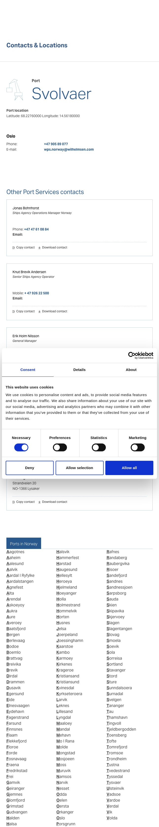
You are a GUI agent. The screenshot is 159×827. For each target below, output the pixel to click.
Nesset (62, 788)
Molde (62, 747)
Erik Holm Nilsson (26, 336)
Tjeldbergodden (121, 729)
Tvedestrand (118, 770)
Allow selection (79, 468)
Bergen (13, 634)
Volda (112, 818)
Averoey (14, 622)
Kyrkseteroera (69, 693)
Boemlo (13, 652)
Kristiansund (67, 682)
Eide (10, 699)
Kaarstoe (64, 646)
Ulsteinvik (115, 788)
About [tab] (131, 370)
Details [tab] (79, 370)
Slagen (113, 622)
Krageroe (65, 670)
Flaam (11, 735)
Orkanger (65, 812)
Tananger (115, 705)
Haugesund (66, 569)
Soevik (113, 646)
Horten (62, 616)
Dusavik (13, 687)
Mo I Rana (65, 741)
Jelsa (61, 628)
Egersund (15, 693)
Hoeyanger (66, 593)
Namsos (63, 776)
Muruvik (63, 770)
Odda (61, 794)
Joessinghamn (69, 640)
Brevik (12, 670)
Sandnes (115, 581)
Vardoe (113, 800)
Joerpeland (67, 634)
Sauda (112, 599)
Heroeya (64, 581)
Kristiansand (67, 676)
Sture (112, 682)
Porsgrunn (65, 824)
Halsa (11, 824)
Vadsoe (114, 794)
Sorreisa (114, 658)
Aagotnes (15, 551)
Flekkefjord (16, 741)
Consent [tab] (27, 370)
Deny (29, 468)
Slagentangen (119, 628)
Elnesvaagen (18, 705)
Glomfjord (15, 800)
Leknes (62, 705)
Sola (111, 652)
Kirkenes (64, 664)
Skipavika (115, 611)
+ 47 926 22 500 (36, 293)
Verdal (113, 806)
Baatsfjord (16, 628)
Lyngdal (63, 717)
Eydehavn (15, 711)
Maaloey (64, 723)
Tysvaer (114, 782)
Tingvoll (114, 723)
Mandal (63, 729)
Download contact (54, 248)
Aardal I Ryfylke (20, 575)
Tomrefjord (117, 747)
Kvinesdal (65, 687)
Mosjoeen (65, 758)
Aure (10, 616)
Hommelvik (66, 611)
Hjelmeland (66, 587)
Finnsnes (14, 729)
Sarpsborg (116, 593)
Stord (112, 676)
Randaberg (117, 557)
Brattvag (14, 658)
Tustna (113, 764)
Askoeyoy (15, 605)
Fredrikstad (16, 770)
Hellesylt (64, 575)
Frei (9, 776)
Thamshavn (117, 717)
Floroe (12, 747)
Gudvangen (16, 812)
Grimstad (14, 806)
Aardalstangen (19, 581)
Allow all (129, 468)
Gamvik (13, 782)
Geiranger (15, 788)
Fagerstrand (17, 717)
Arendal (13, 599)
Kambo (63, 652)
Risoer (112, 569)
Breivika (13, 664)
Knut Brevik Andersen (29, 272)
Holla (61, 599)
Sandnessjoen (119, 587)
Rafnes (113, 551)
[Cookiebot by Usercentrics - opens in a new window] (131, 355)
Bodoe (12, 646)
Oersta (62, 806)
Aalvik (11, 569)
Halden (12, 818)
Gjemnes (14, 794)
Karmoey (64, 658)
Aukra (11, 611)
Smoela (114, 640)
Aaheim (13, 557)
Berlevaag (15, 640)
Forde (11, 753)
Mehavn (63, 735)
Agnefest (14, 587)
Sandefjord (117, 575)
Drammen (15, 682)
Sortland (115, 664)
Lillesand (64, 711)
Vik (109, 812)
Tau (110, 711)
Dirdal (11, 676)
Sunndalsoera (119, 687)
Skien (112, 605)
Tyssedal (115, 776)
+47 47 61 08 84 (36, 229)
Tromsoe (115, 753)
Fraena (12, 764)
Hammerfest (67, 557)
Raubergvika (118, 563)
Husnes (63, 622)
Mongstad (65, 753)
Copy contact (25, 248)
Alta (10, 593)
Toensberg (117, 735)
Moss (61, 764)
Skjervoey (116, 616)
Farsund (13, 723)
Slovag (113, 634)
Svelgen (114, 699)
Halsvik (62, 551)
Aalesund (15, 563)
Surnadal (115, 693)
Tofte (111, 741)
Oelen (61, 800)
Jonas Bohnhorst (26, 208)
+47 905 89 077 (56, 144)
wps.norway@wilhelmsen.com (69, 149)
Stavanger (116, 670)
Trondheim (117, 758)
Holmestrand (68, 605)
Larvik (61, 699)
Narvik (62, 782)
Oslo (60, 818)
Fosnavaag (16, 758)
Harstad (63, 563)
